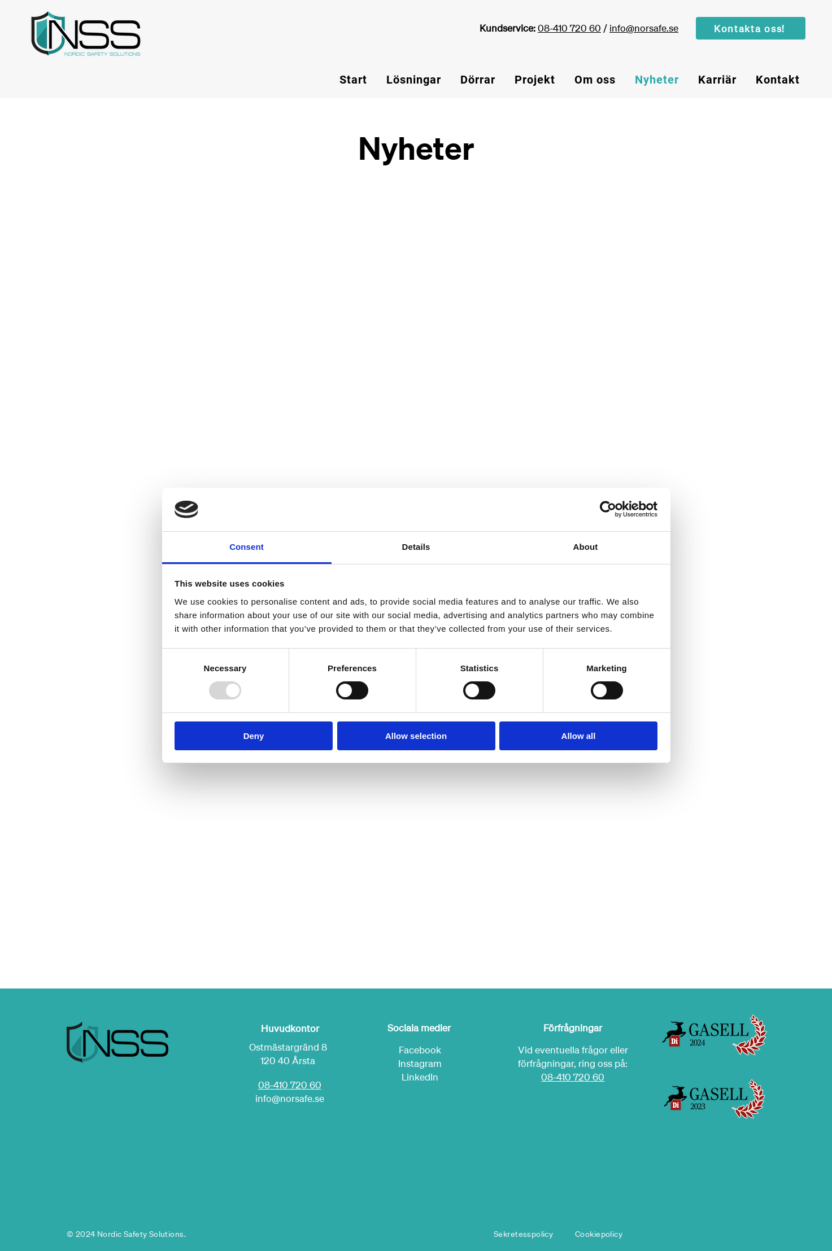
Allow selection (416, 736)
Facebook (420, 1050)
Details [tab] (416, 547)
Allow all (578, 736)
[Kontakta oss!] (750, 28)
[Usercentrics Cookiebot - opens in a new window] (608, 509)
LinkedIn (420, 1077)
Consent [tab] (246, 547)
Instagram (420, 1063)
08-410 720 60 (569, 28)
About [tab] (585, 547)
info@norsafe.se (643, 28)
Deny (253, 736)
